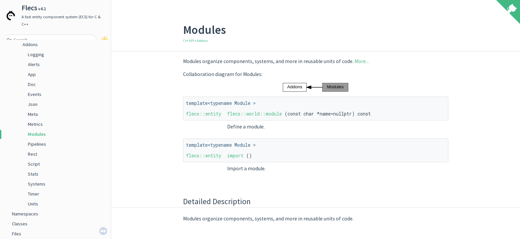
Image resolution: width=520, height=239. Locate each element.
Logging (36, 54)
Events (34, 94)
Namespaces (25, 214)
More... (362, 61)
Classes (20, 224)
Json (32, 104)
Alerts (34, 64)
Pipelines (37, 144)
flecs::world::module (254, 114)
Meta (33, 114)
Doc (32, 84)
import (235, 155)
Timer (33, 194)
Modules (37, 134)
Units (33, 204)
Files (16, 234)
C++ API (188, 41)
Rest (32, 154)
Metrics (35, 124)
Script (34, 164)
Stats (33, 174)
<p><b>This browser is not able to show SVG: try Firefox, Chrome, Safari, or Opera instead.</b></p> (315, 87)
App (32, 74)
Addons (30, 44)
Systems (36, 184)
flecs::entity (203, 114)
